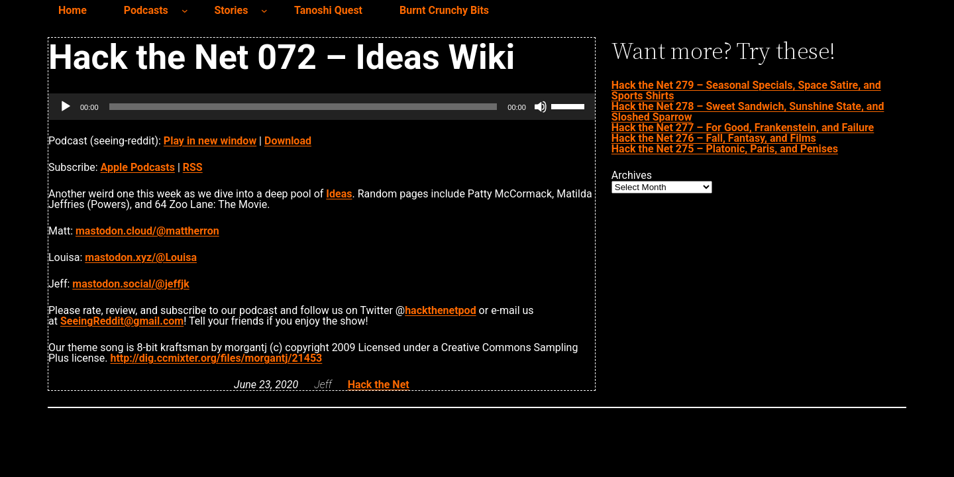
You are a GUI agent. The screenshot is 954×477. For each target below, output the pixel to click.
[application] (321, 106)
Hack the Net (378, 384)
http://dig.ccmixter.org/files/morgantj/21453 (216, 358)
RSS (193, 167)
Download (287, 140)
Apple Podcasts (138, 167)
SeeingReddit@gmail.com (122, 321)
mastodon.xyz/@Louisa (141, 257)
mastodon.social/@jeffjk (130, 284)
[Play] (65, 106)
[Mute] (540, 106)
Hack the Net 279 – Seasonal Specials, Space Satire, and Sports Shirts (746, 90)
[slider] (303, 106)
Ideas (339, 193)
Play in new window (210, 140)
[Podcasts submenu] (185, 10)
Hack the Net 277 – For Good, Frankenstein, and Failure (742, 127)
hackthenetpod (440, 310)
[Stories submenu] (264, 10)
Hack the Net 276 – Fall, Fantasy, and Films (713, 138)
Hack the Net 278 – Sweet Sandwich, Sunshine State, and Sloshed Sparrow (747, 111)
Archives (631, 175)
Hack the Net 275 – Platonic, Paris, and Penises (724, 148)
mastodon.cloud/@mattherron (147, 231)
